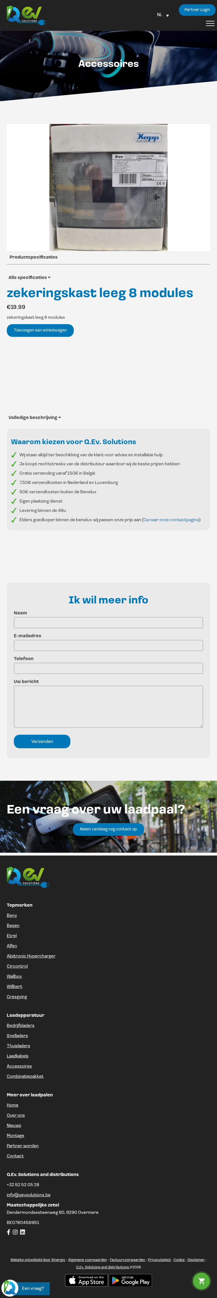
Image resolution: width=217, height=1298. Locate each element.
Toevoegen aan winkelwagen (40, 330)
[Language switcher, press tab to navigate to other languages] (163, 15)
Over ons (16, 1115)
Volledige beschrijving (34, 417)
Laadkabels (18, 1056)
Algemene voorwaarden (87, 1260)
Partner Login (197, 10)
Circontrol (17, 966)
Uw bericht (108, 704)
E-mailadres (108, 641)
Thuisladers (18, 1046)
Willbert (14, 987)
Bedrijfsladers (20, 1026)
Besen (13, 926)
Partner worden (23, 1146)
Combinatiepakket (25, 1076)
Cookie (179, 1260)
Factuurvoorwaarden (128, 1260)
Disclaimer (196, 1260)
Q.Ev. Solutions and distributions (103, 1267)
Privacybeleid (159, 1260)
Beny (12, 915)
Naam (108, 618)
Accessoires (19, 1066)
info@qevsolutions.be (29, 1195)
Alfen (12, 946)
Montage (15, 1136)
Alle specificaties (29, 277)
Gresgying (17, 997)
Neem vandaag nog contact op (108, 829)
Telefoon (108, 664)
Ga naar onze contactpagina (171, 520)
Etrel (12, 936)
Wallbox (14, 976)
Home (12, 1105)
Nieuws (14, 1126)
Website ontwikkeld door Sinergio (38, 1260)
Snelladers (17, 1036)
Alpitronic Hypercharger (31, 956)
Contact (15, 1156)
